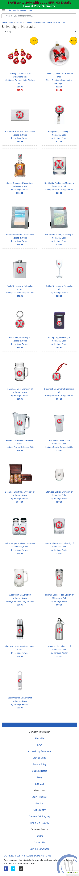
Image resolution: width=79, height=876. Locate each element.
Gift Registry (39, 810)
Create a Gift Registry (39, 816)
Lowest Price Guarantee (39, 6)
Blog (39, 777)
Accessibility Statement (39, 751)
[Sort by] (39, 31)
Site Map (39, 784)
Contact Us (39, 842)
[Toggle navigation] (3, 11)
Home (4, 22)
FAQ (39, 745)
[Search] (38, 15)
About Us (39, 738)
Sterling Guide (39, 758)
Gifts (11, 22)
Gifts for (19, 22)
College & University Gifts (35, 22)
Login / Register (39, 797)
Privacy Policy (39, 764)
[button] (72, 873)
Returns (39, 836)
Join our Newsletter (39, 849)
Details (66, 2)
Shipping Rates (39, 771)
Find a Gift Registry (39, 823)
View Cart (39, 803)
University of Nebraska (56, 22)
